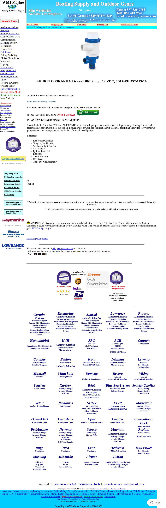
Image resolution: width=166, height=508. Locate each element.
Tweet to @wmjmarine (37, 238)
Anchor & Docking (15, 491)
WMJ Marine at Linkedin (89, 484)
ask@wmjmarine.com (62, 248)
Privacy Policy (81, 499)
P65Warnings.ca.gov (41, 228)
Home (29, 27)
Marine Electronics (118, 489)
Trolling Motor (148, 494)
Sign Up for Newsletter (13, 158)
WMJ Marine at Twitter (112, 484)
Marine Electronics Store (134, 484)
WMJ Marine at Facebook (66, 484)
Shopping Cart (93, 499)
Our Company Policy (65, 499)
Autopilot (28, 491)
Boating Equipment (99, 489)
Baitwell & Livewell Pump (63, 27)
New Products (110, 497)
